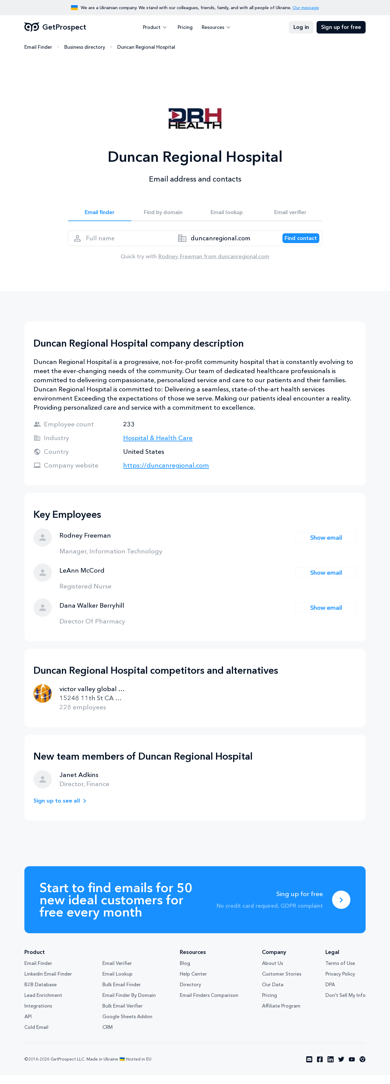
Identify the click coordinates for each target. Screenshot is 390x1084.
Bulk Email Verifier (122, 1015)
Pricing (185, 27)
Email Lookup (117, 983)
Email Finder (38, 47)
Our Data (272, 993)
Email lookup (227, 213)
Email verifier (290, 213)
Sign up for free (341, 27)
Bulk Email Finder (121, 993)
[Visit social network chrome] (363, 1068)
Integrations (38, 1015)
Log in (301, 27)
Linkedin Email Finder (48, 983)
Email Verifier (117, 972)
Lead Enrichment (43, 1004)
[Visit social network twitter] (341, 1068)
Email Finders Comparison (209, 1004)
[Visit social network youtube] (352, 1068)
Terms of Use (340, 972)
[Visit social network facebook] (320, 1068)
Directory (190, 993)
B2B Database (40, 993)
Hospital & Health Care (158, 446)
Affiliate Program (281, 1015)
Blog (185, 972)
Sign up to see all (59, 809)
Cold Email (36, 1036)
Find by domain (163, 213)
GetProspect (55, 27)
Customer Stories (281, 983)
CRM (107, 1036)
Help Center (193, 983)
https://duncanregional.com (166, 474)
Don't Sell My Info (345, 1004)
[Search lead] (295, 244)
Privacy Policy (340, 983)
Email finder (99, 213)
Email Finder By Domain (129, 1004)
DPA (330, 993)
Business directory (84, 47)
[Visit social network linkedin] (331, 1068)
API (28, 1025)
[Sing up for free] (341, 908)
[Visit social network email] (309, 1068)
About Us (272, 972)
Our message (305, 7)
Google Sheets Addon (127, 1025)
